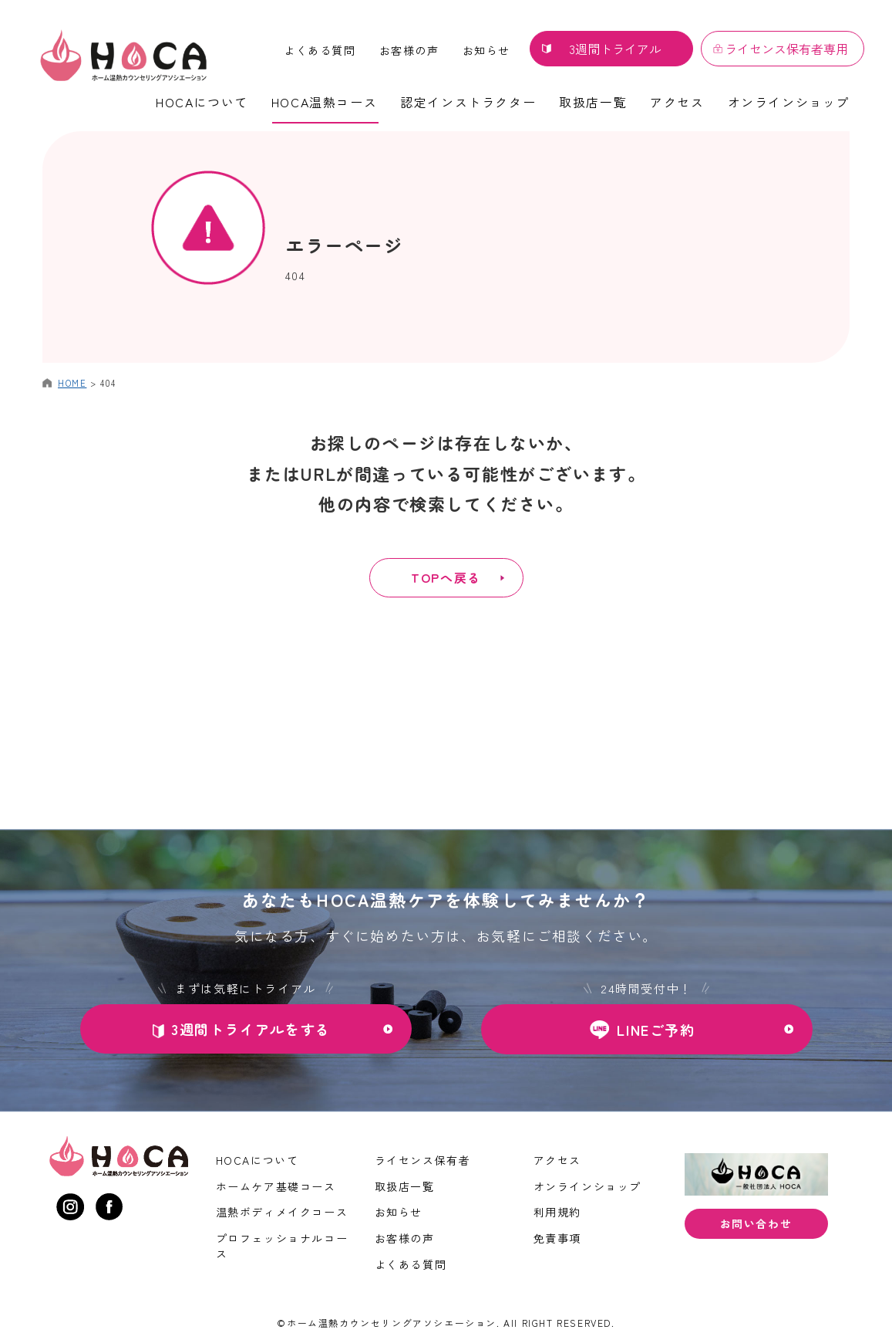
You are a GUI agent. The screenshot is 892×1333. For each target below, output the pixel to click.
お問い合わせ (756, 1223)
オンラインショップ (789, 102)
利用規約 (557, 1212)
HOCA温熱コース (324, 102)
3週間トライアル (615, 48)
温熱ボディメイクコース (282, 1212)
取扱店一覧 (593, 102)
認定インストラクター (468, 102)
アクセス (677, 102)
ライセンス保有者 (423, 1160)
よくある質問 (320, 50)
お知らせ (486, 50)
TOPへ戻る (446, 577)
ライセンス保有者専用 (786, 48)
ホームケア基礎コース (276, 1186)
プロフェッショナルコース (282, 1245)
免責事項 (557, 1238)
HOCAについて (202, 102)
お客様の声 (409, 50)
